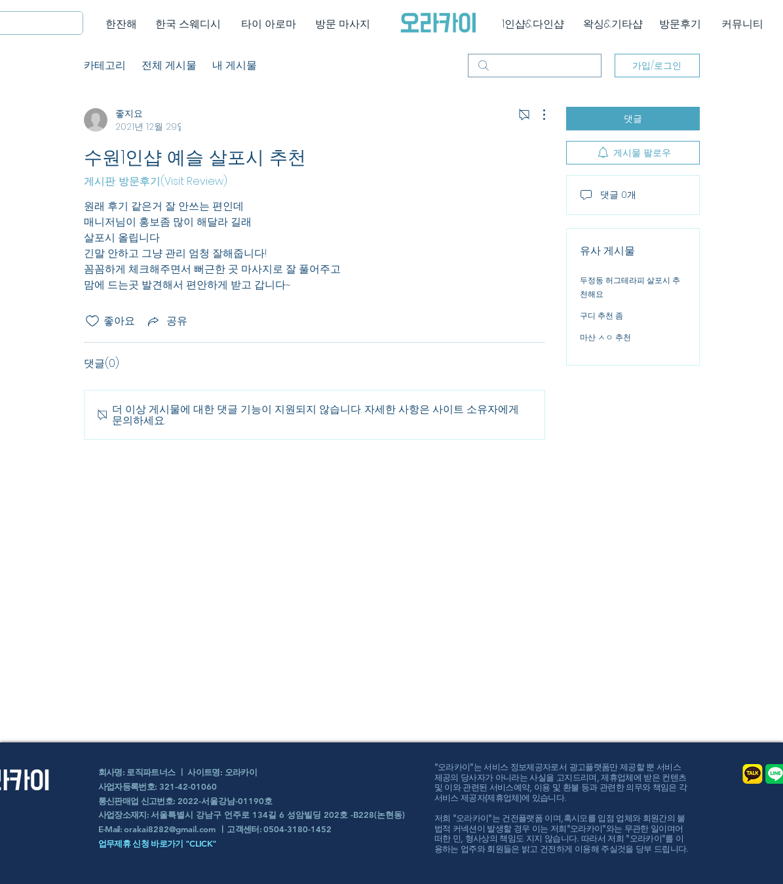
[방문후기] (680, 24)
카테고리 (105, 65)
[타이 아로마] (269, 24)
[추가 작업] (537, 115)
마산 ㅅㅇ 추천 (605, 337)
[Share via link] (166, 321)
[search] (535, 65)
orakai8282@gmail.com (170, 829)
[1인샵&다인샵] (533, 24)
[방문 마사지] (343, 24)
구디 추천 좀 (601, 315)
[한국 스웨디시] (188, 24)
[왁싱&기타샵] (613, 24)
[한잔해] (121, 24)
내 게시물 (234, 65)
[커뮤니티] (742, 24)
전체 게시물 (169, 65)
